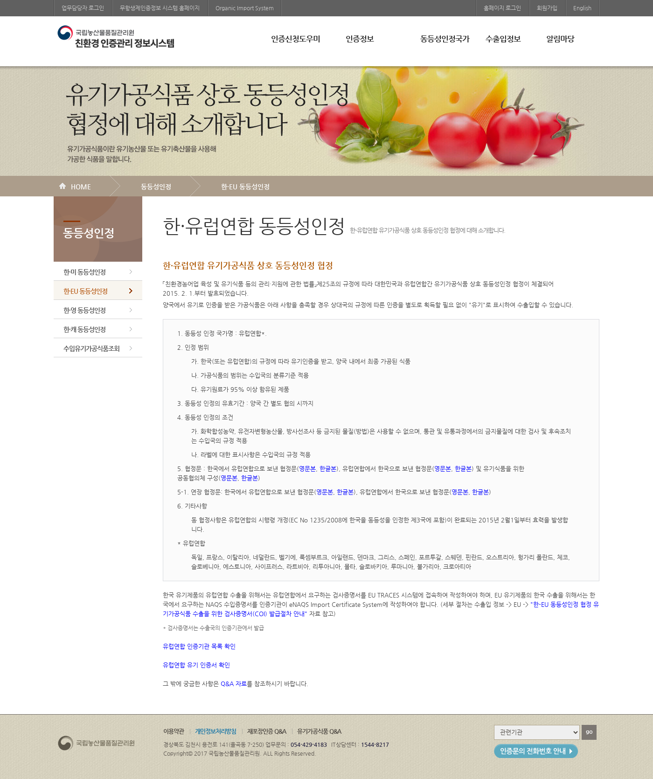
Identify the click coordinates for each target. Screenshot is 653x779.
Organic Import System (244, 8)
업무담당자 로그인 (83, 8)
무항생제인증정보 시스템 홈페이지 (160, 8)
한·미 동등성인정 (84, 272)
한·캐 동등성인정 (84, 329)
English (582, 8)
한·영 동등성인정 (84, 310)
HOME (81, 186)
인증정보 (360, 38)
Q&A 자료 (234, 683)
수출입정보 (503, 38)
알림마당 (560, 38)
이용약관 (173, 731)
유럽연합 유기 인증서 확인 (196, 664)
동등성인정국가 (444, 38)
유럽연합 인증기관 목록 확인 (199, 646)
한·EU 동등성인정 (245, 186)
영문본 (307, 468)
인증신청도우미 (295, 38)
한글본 (328, 468)
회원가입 (547, 8)
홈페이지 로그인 (502, 8)
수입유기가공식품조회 (91, 348)
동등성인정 (156, 186)
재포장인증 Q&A (266, 731)
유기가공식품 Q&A (319, 731)
